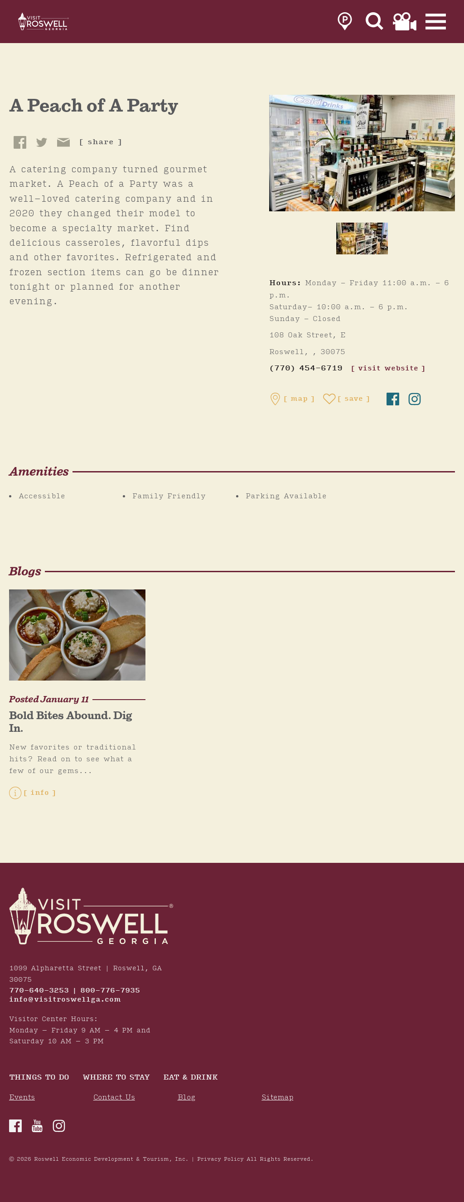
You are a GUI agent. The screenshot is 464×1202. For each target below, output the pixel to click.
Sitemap (277, 1097)
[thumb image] (362, 238)
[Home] (54, 23)
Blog (186, 1097)
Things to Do (39, 1078)
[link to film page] (404, 24)
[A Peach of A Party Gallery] (362, 153)
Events (22, 1097)
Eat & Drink (190, 1078)
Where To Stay (116, 1078)
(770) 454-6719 (306, 368)
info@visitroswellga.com (65, 1000)
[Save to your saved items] (346, 399)
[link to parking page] (345, 24)
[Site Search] (375, 24)
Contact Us (114, 1097)
